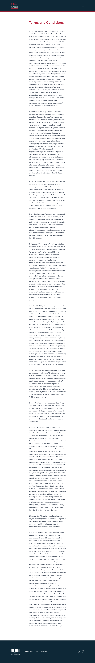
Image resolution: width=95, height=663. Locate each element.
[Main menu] (83, 6)
